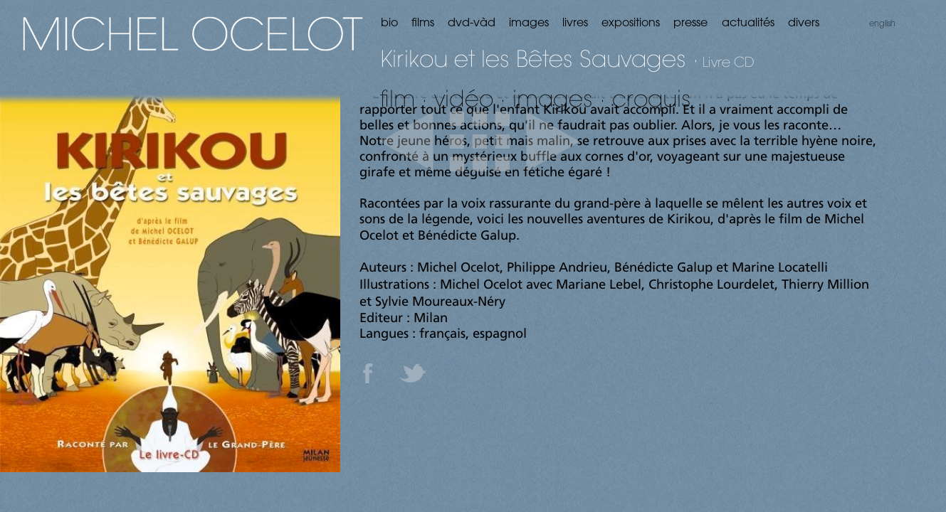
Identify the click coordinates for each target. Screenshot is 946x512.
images (553, 98)
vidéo (463, 98)
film (397, 98)
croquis (651, 98)
